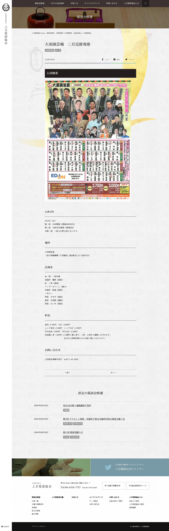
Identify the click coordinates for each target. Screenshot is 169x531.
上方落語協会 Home (38, 33)
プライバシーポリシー (39, 526)
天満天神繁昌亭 (112, 486)
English (6, 526)
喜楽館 (34, 507)
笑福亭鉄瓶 (49, 50)
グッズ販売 (93, 501)
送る (118, 59)
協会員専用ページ (137, 486)
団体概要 (132, 507)
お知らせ (74, 3)
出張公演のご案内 (116, 501)
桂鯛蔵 (66, 410)
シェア (107, 59)
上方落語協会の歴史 (136, 504)
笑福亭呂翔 (78, 424)
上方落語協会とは (131, 3)
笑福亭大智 (68, 424)
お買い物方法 (94, 504)
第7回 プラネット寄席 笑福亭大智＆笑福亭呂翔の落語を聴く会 (94, 419)
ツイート (131, 59)
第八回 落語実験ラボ (73, 432)
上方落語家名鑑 (57, 497)
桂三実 (58, 50)
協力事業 (35, 514)
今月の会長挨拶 (57, 3)
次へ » (113, 373)
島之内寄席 (36, 511)
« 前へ (67, 373)
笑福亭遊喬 (74, 437)
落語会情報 (39, 3)
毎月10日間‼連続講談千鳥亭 (77, 406)
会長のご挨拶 (134, 501)
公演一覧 (35, 501)
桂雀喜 (66, 437)
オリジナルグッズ (92, 3)
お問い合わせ (111, 3)
